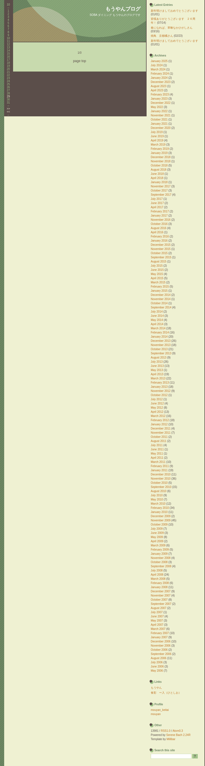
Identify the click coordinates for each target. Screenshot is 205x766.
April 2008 (157, 574)
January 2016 (159, 240)
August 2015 (158, 261)
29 (8, 96)
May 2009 (157, 537)
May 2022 (157, 107)
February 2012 (160, 420)
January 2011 (159, 470)
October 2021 (159, 119)
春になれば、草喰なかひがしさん (171, 27)
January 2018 (159, 182)
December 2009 (161, 516)
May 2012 (157, 407)
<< (8, 111)
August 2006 (158, 658)
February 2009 (160, 549)
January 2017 (159, 215)
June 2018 (157, 173)
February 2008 (160, 583)
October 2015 (159, 253)
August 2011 (158, 441)
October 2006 (159, 649)
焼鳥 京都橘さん (162, 35)
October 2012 (159, 395)
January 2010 (159, 512)
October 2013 (159, 349)
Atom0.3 (177, 730)
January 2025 (159, 61)
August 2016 (158, 228)
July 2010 (157, 495)
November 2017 (161, 186)
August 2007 (158, 608)
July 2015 (157, 265)
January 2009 (159, 553)
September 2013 (161, 353)
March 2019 (158, 144)
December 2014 (161, 294)
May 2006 (157, 670)
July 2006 (157, 662)
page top (79, 61)
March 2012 (158, 416)
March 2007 (158, 628)
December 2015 (161, 244)
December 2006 (161, 641)
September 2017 (161, 194)
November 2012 (161, 390)
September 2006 (161, 653)
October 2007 (159, 599)
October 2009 (159, 524)
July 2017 (157, 198)
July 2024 (157, 65)
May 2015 (157, 274)
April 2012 (157, 411)
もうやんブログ (122, 9)
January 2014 (159, 336)
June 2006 (157, 666)
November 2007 (161, 595)
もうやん (156, 687)
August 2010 (158, 491)
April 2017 (157, 207)
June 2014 (157, 315)
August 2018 (158, 169)
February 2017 (160, 211)
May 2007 (157, 620)
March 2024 (158, 69)
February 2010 (160, 507)
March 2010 (158, 503)
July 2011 (157, 445)
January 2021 (159, 123)
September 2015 (161, 257)
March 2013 (158, 378)
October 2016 (159, 223)
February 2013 (160, 382)
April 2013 (157, 374)
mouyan (156, 714)
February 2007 (160, 633)
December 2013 (161, 340)
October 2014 (159, 303)
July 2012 (157, 399)
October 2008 (159, 562)
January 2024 (159, 77)
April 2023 (157, 90)
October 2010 (159, 482)
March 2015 (158, 282)
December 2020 (161, 127)
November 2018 (161, 161)
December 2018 (161, 157)
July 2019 (157, 132)
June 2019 (157, 136)
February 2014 (160, 332)
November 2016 (161, 219)
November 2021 (161, 115)
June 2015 (157, 269)
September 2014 (161, 307)
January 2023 (159, 98)
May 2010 (157, 499)
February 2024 (160, 73)
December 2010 (161, 474)
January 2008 (159, 587)
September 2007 (161, 603)
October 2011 (159, 436)
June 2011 (157, 449)
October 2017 (159, 190)
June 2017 (157, 203)
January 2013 (159, 386)
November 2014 (161, 299)
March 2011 (158, 461)
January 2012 (159, 424)
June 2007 (157, 616)
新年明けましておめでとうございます (174, 10)
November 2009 (161, 520)
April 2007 (157, 624)
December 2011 (161, 428)
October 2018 (159, 165)
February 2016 (160, 236)
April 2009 (157, 541)
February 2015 (160, 286)
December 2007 (161, 591)
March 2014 (158, 328)
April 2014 (157, 324)
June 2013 (157, 365)
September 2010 (161, 486)
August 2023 (158, 86)
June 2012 (157, 403)
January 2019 (159, 152)
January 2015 (159, 290)
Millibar (171, 739)
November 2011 (161, 432)
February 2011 (160, 466)
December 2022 (161, 102)
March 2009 (158, 545)
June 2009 (157, 532)
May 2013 (157, 370)
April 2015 (157, 278)
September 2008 (161, 566)
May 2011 (157, 453)
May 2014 (157, 319)
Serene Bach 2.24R (178, 734)
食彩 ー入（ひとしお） (166, 692)
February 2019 (160, 148)
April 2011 (157, 457)
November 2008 (161, 557)
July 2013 (157, 361)
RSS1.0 (165, 730)
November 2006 (161, 645)
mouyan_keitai (160, 709)
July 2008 (157, 570)
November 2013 (161, 345)
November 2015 (161, 249)
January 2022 (159, 111)
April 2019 (157, 140)
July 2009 (157, 528)
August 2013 (158, 357)
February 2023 (160, 94)
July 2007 (157, 612)
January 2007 (159, 637)
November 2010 (161, 478)
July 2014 (157, 311)
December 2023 (161, 82)
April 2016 (157, 232)
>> (8, 108)
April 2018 (157, 178)
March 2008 (158, 578)
